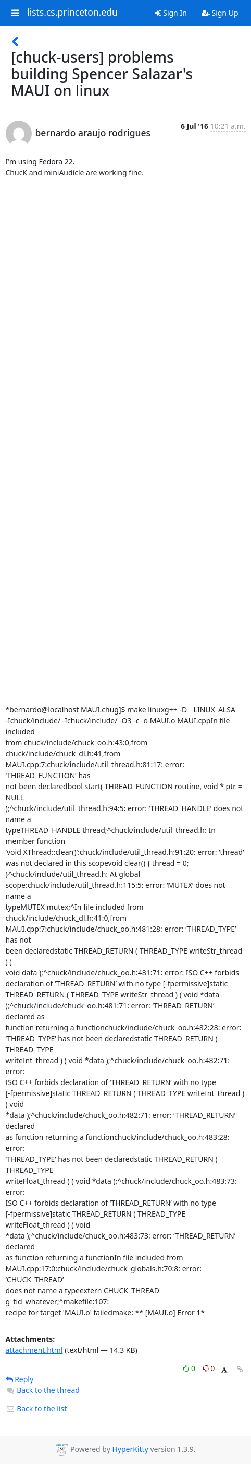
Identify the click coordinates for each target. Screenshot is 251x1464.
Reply (20, 1379)
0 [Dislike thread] (209, 1368)
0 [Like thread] (190, 1368)
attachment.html (34, 1350)
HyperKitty (130, 1449)
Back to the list (36, 1408)
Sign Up (220, 13)
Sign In (171, 13)
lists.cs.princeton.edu (72, 12)
